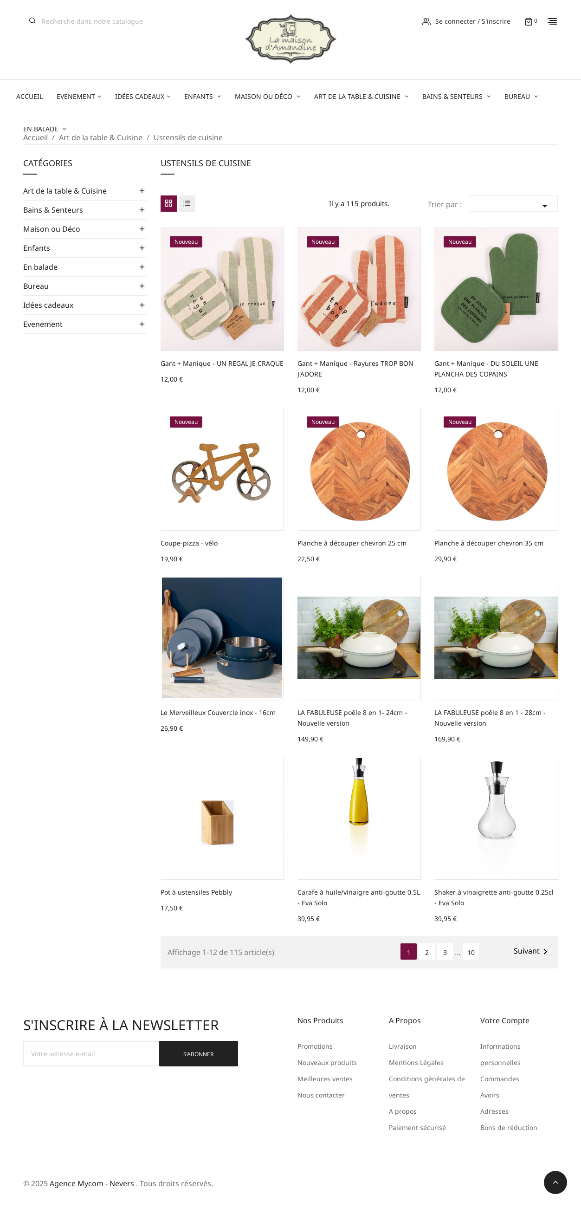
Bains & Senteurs (53, 210)
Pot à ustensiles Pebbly (196, 892)
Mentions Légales (416, 1062)
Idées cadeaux (48, 305)
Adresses (494, 1111)
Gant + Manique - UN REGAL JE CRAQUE (222, 363)
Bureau (36, 286)
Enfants (36, 248)
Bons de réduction (508, 1127)
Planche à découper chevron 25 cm (352, 543)
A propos (403, 1111)
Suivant (532, 951)
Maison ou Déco (51, 229)
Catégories (47, 164)
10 (471, 952)
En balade (40, 267)
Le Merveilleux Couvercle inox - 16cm (218, 712)
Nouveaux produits (327, 1062)
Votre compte (504, 1020)
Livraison (403, 1046)
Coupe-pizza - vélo (189, 543)
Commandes (499, 1078)
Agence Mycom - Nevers (92, 1183)
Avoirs (489, 1095)
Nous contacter (321, 1095)
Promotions (315, 1046)
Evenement (43, 324)
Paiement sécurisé (417, 1127)
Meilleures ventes (325, 1078)
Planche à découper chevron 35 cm (488, 543)
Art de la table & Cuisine (65, 191)
